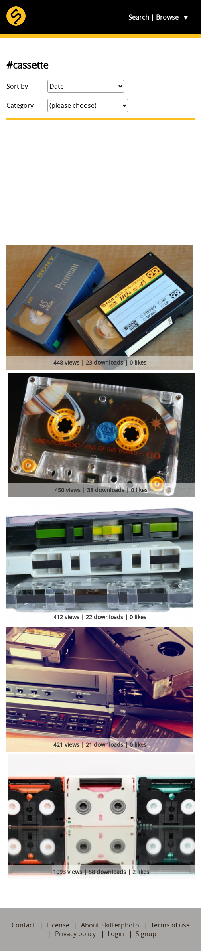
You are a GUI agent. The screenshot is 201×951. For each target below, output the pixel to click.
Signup (146, 933)
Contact (23, 925)
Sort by (17, 86)
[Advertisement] (100, 182)
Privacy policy (75, 933)
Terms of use (170, 925)
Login (116, 933)
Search (138, 17)
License (58, 925)
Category (20, 105)
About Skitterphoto (110, 925)
